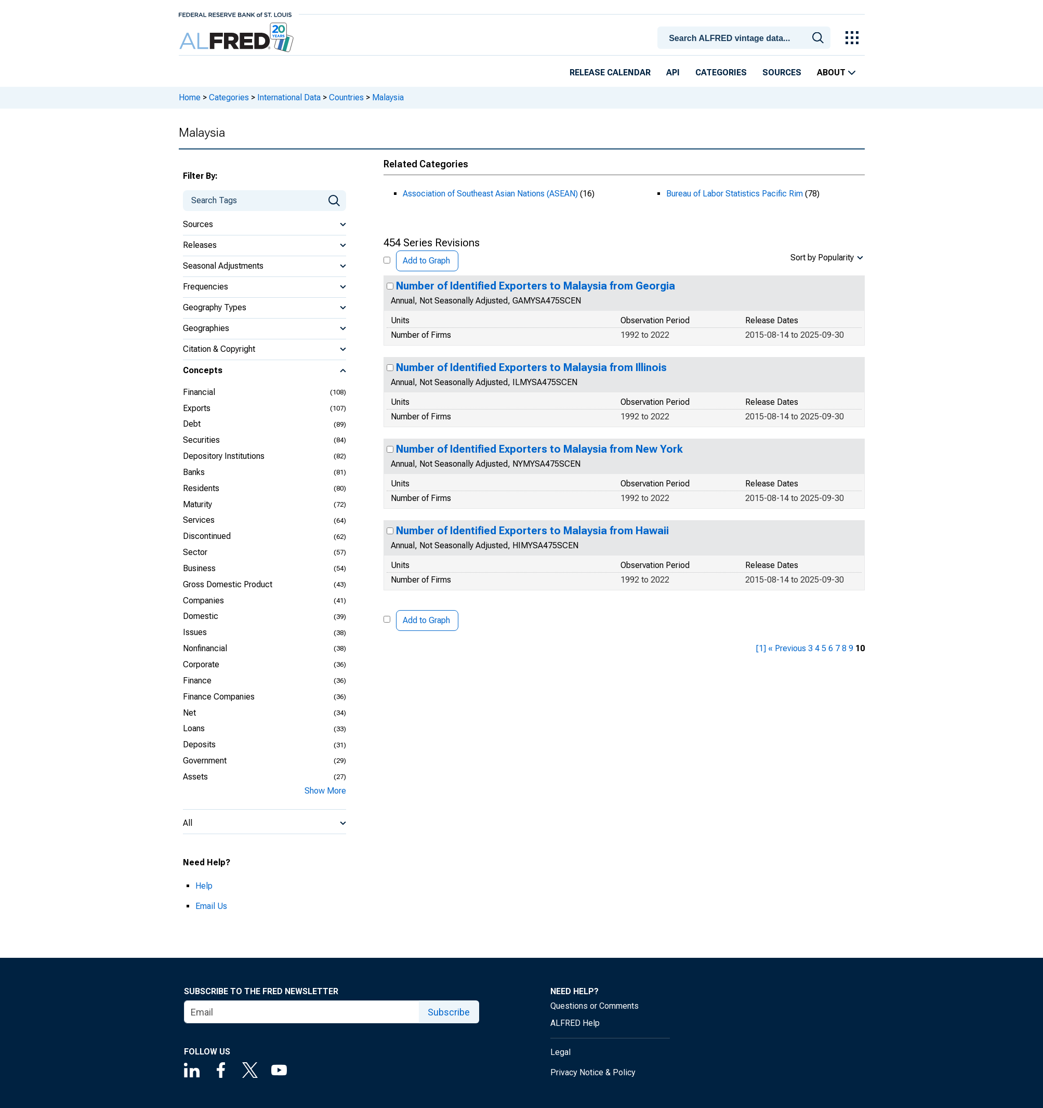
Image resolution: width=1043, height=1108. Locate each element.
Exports (196, 408)
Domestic (200, 616)
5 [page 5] (824, 648)
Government (205, 761)
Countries (346, 97)
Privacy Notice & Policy (593, 1072)
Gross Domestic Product (227, 584)
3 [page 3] (810, 648)
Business (199, 568)
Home (190, 97)
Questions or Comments (594, 1006)
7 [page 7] (837, 648)
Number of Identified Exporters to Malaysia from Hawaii (532, 530)
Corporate (201, 664)
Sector (195, 552)
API (673, 72)
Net (189, 713)
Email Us (211, 906)
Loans (194, 728)
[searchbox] (745, 38)
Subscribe (449, 1012)
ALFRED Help (575, 1023)
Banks (194, 472)
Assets (195, 777)
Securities (201, 440)
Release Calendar (610, 72)
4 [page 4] (817, 648)
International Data (289, 97)
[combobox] (745, 37)
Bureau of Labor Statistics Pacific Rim (734, 194)
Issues (195, 632)
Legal (560, 1052)
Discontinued (207, 536)
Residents (201, 488)
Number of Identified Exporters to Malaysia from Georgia (535, 286)
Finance (197, 680)
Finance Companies (219, 697)
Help (204, 886)
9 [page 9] (851, 648)
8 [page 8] (844, 648)
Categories (721, 72)
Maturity (197, 504)
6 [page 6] (830, 648)
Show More (325, 791)
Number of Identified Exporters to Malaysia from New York (539, 449)
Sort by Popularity (822, 257)
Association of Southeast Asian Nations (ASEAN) (490, 194)
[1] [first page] (761, 648)
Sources (781, 72)
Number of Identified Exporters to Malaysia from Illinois (531, 367)
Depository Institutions (224, 456)
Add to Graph (426, 261)
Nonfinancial (205, 648)
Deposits (199, 744)
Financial (199, 392)
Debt (192, 424)
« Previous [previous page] (787, 648)
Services (199, 520)
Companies (203, 600)
